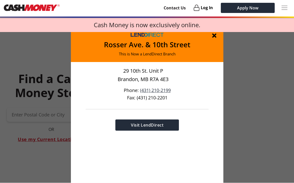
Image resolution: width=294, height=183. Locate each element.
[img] (215, 35)
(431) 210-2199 (155, 90)
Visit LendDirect (147, 125)
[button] (147, 107)
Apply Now (247, 8)
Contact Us (175, 8)
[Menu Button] (284, 8)
